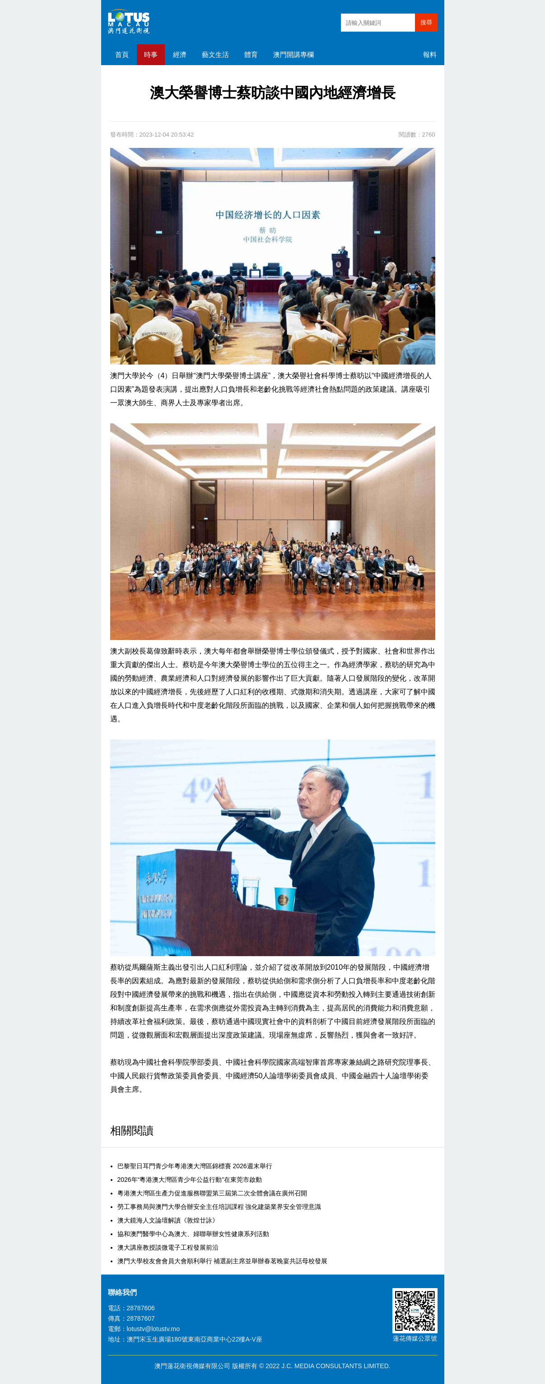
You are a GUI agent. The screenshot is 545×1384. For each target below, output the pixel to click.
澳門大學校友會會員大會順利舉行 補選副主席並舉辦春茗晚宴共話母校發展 (222, 1261)
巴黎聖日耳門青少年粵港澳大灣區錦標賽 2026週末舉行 (194, 1166)
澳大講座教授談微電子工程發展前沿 (168, 1247)
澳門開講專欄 (293, 54)
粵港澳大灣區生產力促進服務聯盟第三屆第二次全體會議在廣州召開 (212, 1193)
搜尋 (426, 22)
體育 (251, 54)
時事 (151, 54)
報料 (430, 54)
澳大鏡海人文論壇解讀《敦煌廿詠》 (168, 1220)
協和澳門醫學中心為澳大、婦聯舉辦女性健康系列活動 (193, 1233)
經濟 (179, 54)
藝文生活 (215, 54)
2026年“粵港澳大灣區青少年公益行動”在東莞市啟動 (189, 1179)
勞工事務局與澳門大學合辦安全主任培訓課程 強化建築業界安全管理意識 (219, 1206)
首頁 (122, 54)
